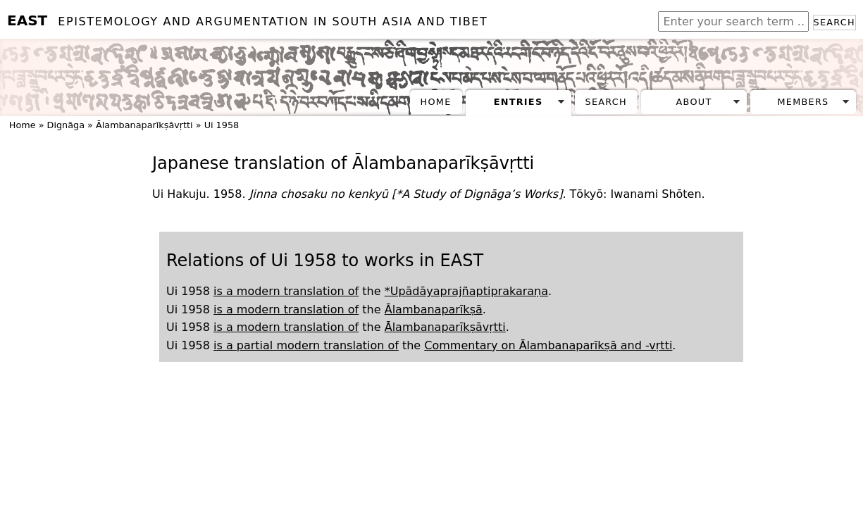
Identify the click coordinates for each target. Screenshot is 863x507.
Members (802, 101)
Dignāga (66, 125)
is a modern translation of (286, 291)
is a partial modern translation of (306, 345)
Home (436, 101)
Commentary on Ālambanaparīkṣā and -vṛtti (548, 345)
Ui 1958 (222, 125)
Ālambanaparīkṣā (434, 309)
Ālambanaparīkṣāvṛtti (144, 125)
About (694, 101)
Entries (518, 101)
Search (834, 22)
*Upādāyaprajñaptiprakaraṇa (466, 291)
